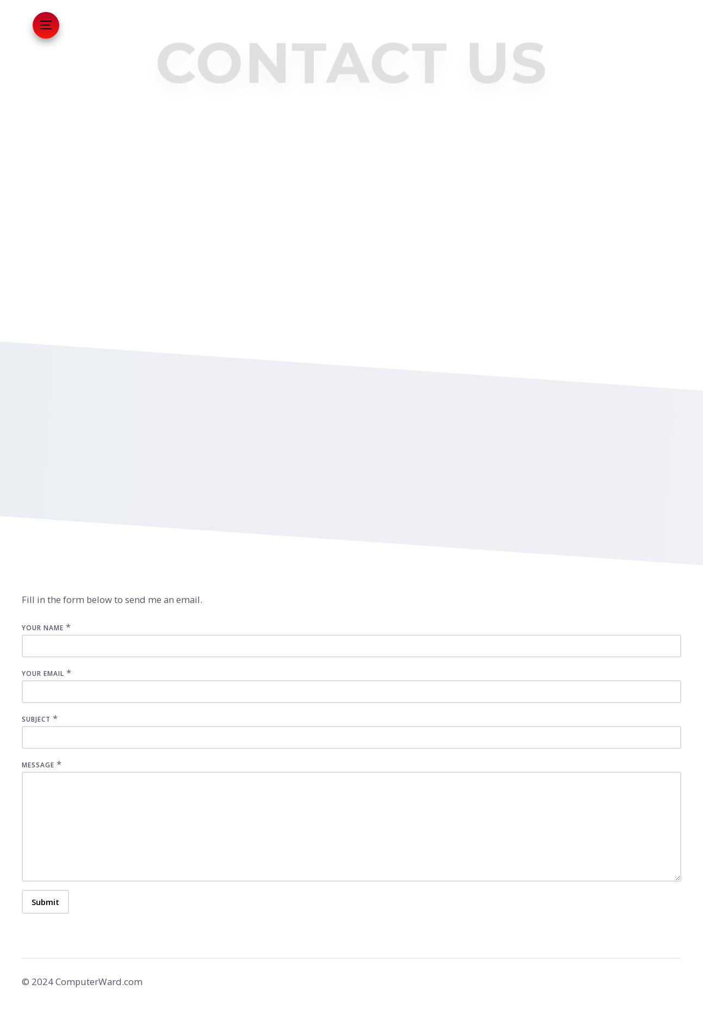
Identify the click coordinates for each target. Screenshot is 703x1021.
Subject (36, 719)
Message (38, 765)
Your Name (43, 627)
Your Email (43, 673)
